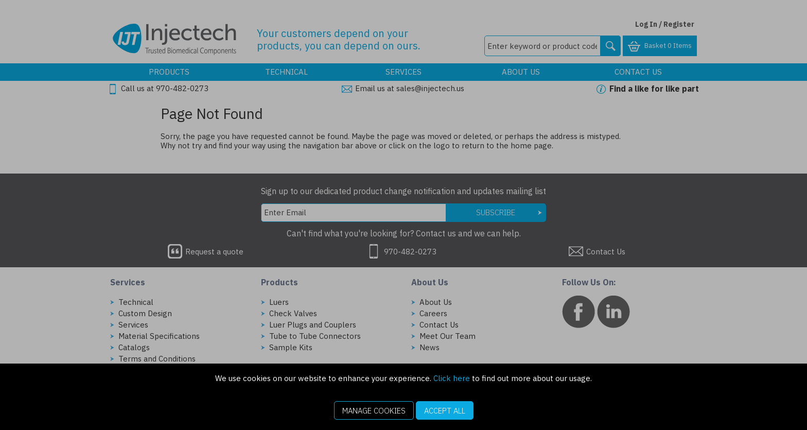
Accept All (444, 411)
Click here (451, 378)
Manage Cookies (374, 411)
